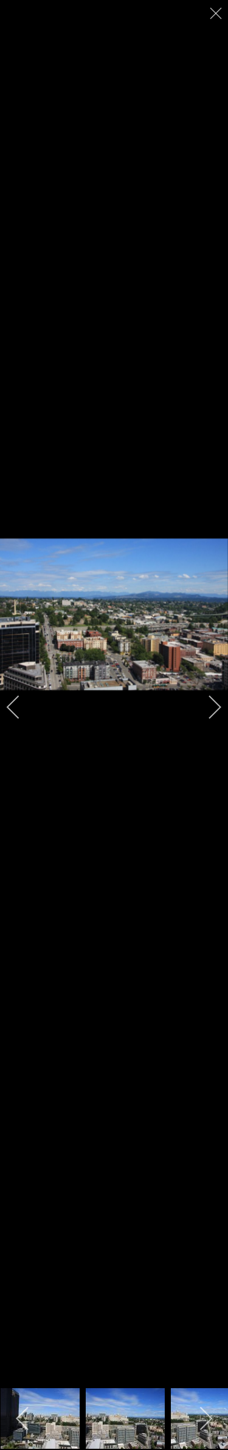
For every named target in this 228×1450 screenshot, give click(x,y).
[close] (217, 13)
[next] (206, 707)
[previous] (21, 707)
